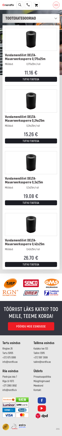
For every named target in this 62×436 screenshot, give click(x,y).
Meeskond (38, 385)
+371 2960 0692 (9, 385)
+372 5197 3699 (41, 357)
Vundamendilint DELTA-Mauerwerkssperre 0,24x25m (25, 119)
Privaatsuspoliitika (42, 376)
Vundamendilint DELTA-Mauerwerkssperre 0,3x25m (24, 180)
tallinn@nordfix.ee (42, 362)
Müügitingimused (42, 381)
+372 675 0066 (9, 357)
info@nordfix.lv (9, 390)
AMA (58, 429)
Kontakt (37, 390)
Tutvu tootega (31, 79)
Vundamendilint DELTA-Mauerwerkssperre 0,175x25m (25, 57)
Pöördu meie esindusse (31, 326)
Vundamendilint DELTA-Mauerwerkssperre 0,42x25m (25, 242)
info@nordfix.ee (10, 362)
